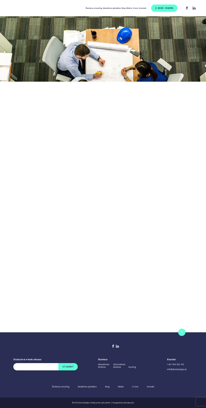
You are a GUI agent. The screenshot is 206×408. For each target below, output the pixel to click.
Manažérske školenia (103, 365)
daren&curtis (128, 402)
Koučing (132, 367)
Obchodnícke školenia (119, 365)
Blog (91, 8)
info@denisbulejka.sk (177, 369)
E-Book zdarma (164, 8)
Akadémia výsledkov (67, 8)
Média (106, 8)
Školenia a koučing (35, 8)
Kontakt (141, 8)
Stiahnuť (68, 366)
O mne (123, 8)
